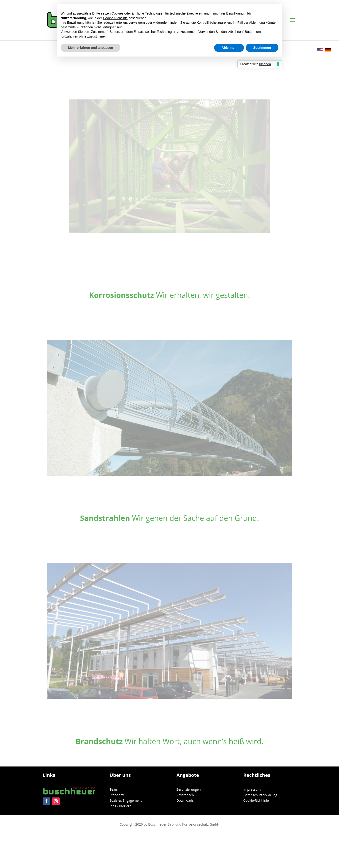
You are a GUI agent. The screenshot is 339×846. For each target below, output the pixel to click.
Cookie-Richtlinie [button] (115, 18)
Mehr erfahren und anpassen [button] (90, 47)
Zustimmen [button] (262, 47)
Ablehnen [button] (229, 47)
